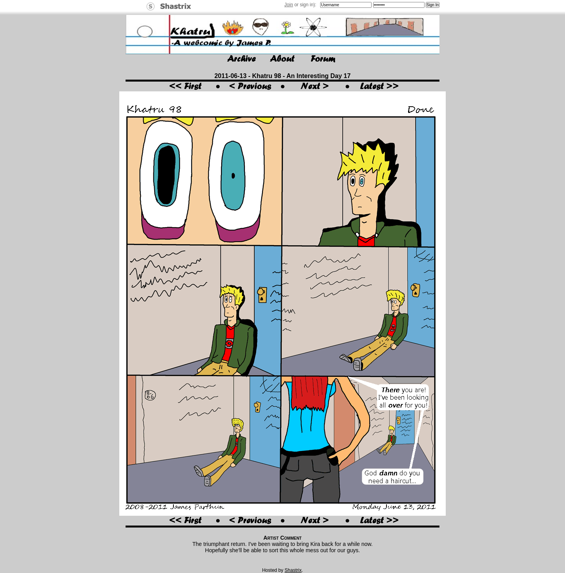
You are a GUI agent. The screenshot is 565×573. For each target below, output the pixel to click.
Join (288, 4)
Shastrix (292, 570)
